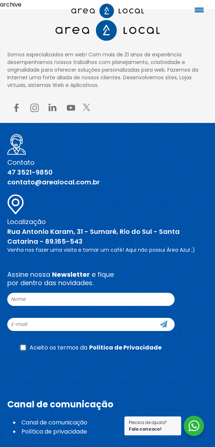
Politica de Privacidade (125, 347)
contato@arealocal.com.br (53, 182)
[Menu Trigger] (199, 10)
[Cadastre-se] (164, 324)
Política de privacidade (54, 431)
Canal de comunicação (54, 422)
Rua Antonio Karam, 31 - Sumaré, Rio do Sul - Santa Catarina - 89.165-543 (93, 236)
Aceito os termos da (91, 347)
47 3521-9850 (30, 172)
